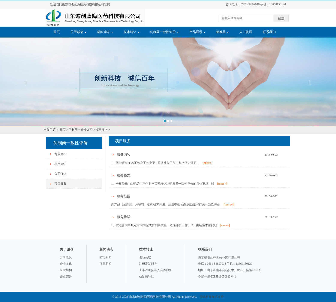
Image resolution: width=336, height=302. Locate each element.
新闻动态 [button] (105, 32)
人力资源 (245, 32)
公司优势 (60, 173)
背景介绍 (60, 154)
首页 (59, 32)
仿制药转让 (146, 276)
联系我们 (269, 32)
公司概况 (66, 257)
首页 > (64, 129)
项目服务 (60, 183)
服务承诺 (123, 217)
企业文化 (66, 263)
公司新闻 (105, 257)
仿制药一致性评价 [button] (164, 32)
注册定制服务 (148, 263)
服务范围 (123, 196)
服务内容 (123, 154)
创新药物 (145, 257)
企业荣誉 (66, 276)
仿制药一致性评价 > (82, 129)
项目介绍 (60, 164)
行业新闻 (105, 263)
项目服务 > (103, 129)
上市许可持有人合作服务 (155, 270)
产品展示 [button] (197, 32)
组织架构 (66, 270)
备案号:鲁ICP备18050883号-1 (217, 276)
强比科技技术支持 (212, 296)
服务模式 (123, 175)
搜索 (281, 18)
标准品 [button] (222, 32)
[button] (25, 81)
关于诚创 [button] (78, 32)
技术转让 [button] (132, 32)
